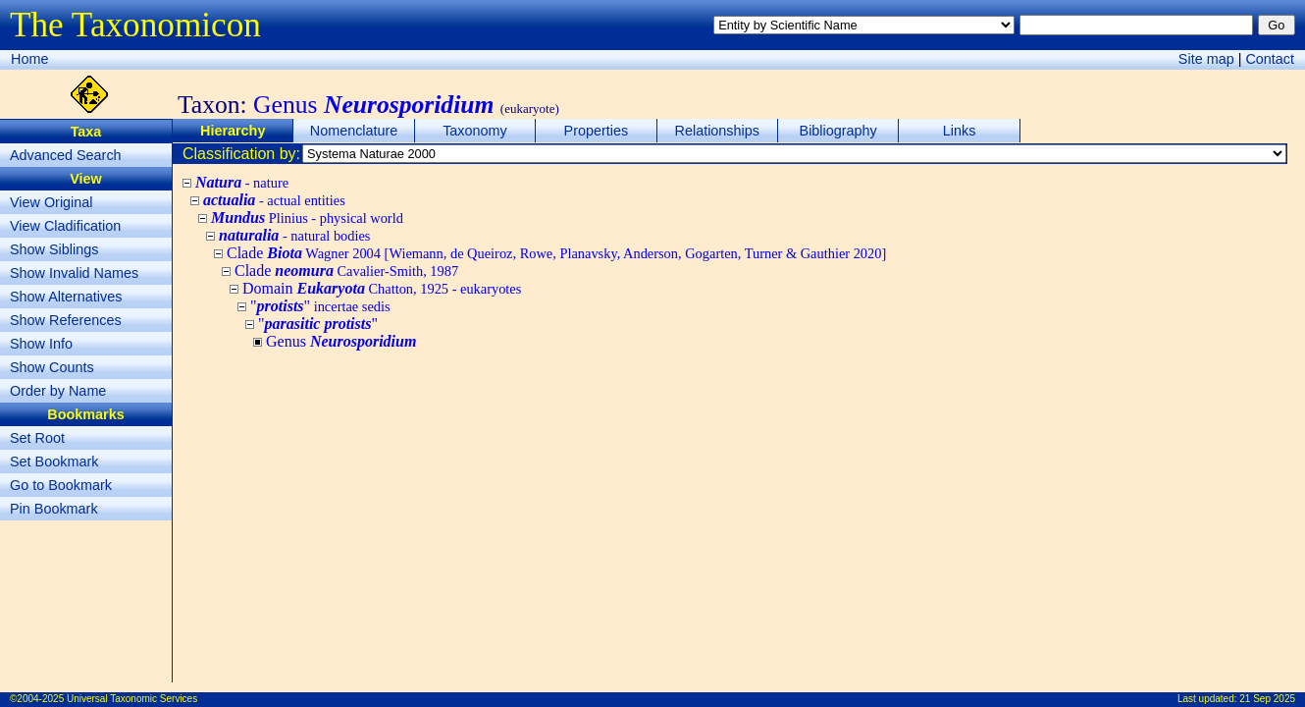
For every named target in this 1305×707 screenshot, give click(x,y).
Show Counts (52, 367)
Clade (556, 253)
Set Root (37, 438)
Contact (1269, 59)
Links (959, 130)
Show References (66, 320)
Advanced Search (66, 155)
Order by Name (58, 391)
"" (320, 306)
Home (29, 59)
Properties (596, 130)
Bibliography (838, 130)
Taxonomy (475, 130)
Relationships (717, 130)
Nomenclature (354, 130)
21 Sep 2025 (1267, 698)
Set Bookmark (54, 461)
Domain (381, 288)
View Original (51, 202)
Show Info (41, 344)
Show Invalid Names (74, 273)
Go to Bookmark (61, 485)
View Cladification (65, 226)
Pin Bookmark (54, 509)
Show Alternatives (66, 296)
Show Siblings (54, 249)
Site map (1206, 59)
